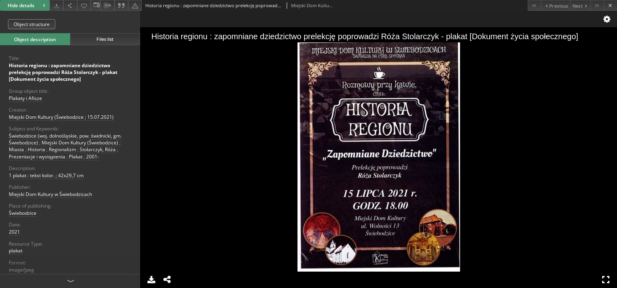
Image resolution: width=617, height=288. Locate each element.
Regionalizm (62, 149)
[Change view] (95, 5)
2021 (14, 231)
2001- (92, 156)
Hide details (27, 5)
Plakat (75, 156)
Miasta (16, 149)
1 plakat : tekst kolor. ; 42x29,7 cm (46, 175)
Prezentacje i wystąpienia (37, 156)
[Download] (56, 5)
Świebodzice (22, 213)
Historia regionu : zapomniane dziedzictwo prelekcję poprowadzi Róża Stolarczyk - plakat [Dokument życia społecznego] (63, 72)
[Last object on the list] (597, 5)
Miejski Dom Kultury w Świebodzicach (50, 194)
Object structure (32, 24)
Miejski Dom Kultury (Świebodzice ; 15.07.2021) (61, 117)
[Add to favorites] (84, 5)
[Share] (70, 5)
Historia (36, 149)
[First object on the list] (534, 5)
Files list (104, 39)
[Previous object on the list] (555, 5)
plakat (15, 250)
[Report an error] (135, 5)
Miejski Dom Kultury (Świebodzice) (80, 142)
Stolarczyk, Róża (98, 149)
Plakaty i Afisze (25, 98)
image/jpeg (21, 269)
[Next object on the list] (580, 5)
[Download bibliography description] (107, 5)
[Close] (610, 5)
